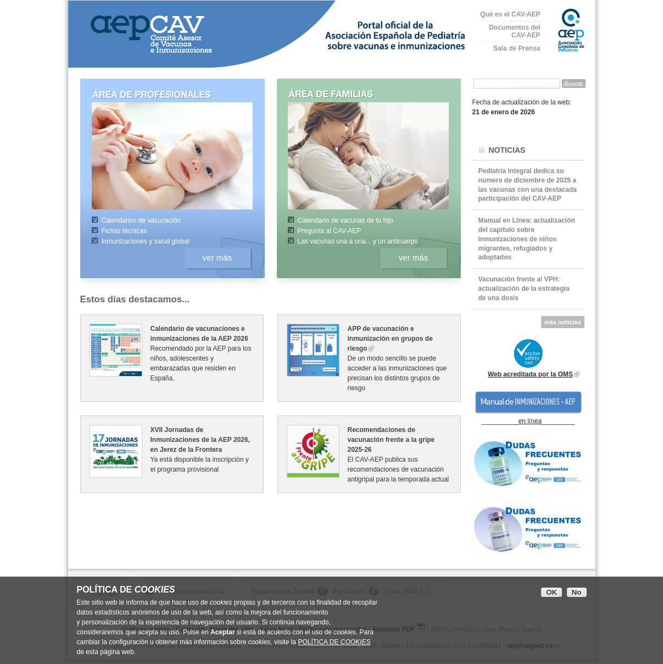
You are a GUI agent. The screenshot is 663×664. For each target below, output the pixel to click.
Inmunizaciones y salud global (146, 241)
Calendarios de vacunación (141, 220)
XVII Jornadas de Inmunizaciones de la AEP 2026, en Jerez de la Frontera (200, 439)
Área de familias (360, 93)
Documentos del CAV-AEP (514, 31)
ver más (217, 257)
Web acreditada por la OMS (530, 374)
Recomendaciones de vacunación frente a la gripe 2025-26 (391, 439)
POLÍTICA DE (334, 642)
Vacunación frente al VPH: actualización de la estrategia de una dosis (524, 288)
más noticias (562, 322)
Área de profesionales (164, 93)
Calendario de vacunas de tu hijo (346, 220)
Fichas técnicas (124, 231)
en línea (530, 421)
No (577, 592)
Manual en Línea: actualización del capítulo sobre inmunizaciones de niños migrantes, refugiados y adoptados (526, 239)
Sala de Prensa (516, 48)
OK (551, 592)
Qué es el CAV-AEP (510, 14)
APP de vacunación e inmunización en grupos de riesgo (390, 338)
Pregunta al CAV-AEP (329, 231)
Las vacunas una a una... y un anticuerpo (358, 241)
